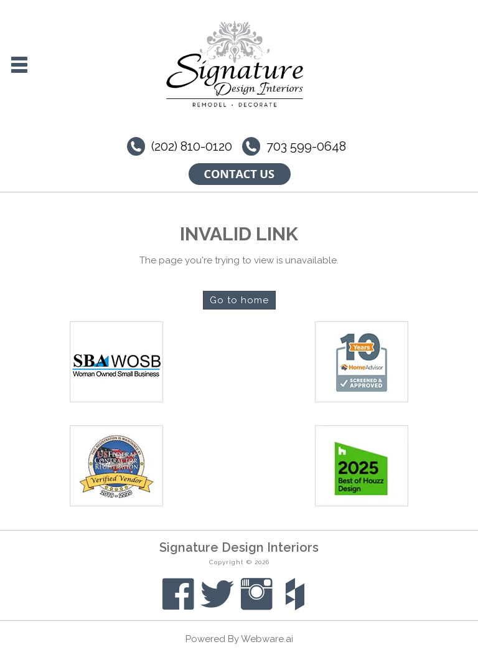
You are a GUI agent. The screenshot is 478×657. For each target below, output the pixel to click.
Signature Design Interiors (239, 547)
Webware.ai (267, 639)
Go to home (239, 300)
